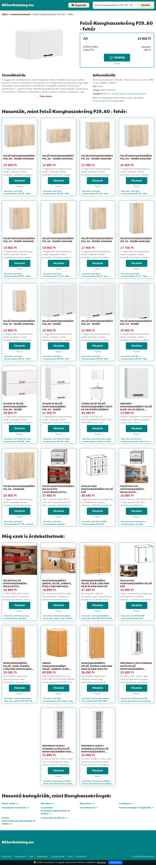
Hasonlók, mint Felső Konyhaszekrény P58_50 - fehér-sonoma (17, 276)
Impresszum (20, 856)
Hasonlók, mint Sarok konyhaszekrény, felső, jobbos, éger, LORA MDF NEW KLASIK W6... (58, 701)
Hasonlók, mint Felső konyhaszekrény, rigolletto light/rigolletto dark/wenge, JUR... (57, 524)
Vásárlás (117, 58)
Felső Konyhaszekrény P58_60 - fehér (97, 322)
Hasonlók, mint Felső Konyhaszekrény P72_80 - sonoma (18, 522)
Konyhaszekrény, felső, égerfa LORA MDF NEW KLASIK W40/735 (96, 665)
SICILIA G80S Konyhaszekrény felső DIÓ (97, 489)
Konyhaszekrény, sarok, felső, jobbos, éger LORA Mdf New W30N (57, 585)
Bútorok (107, 93)
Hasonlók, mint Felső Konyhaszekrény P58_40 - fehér (134, 357)
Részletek (19, 180)
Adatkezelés (42, 856)
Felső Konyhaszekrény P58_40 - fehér (136, 322)
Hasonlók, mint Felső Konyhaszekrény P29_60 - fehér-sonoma (56, 194)
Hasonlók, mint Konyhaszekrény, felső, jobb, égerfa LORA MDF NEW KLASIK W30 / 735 (19, 701)
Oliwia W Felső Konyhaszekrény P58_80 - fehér (15, 406)
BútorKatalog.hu (18, 4)
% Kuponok (81, 856)
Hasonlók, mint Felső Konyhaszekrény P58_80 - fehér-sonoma (17, 194)
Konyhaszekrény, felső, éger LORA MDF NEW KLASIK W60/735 (95, 583)
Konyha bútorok (119, 93)
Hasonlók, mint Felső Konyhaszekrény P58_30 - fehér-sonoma (17, 359)
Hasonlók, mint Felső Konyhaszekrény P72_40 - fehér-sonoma (56, 276)
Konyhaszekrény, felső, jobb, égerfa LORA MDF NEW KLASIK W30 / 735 (17, 667)
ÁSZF (31, 856)
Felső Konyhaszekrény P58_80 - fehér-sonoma (19, 157)
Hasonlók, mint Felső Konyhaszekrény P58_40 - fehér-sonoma (95, 276)
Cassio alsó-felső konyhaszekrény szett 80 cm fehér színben (96, 406)
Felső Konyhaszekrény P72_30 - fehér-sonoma (136, 240)
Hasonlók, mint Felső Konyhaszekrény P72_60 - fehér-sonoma (95, 194)
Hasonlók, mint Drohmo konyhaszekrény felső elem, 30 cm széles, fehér (135, 441)
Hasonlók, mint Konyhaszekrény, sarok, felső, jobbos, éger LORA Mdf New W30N (58, 618)
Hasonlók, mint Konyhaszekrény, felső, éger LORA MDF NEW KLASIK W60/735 (97, 618)
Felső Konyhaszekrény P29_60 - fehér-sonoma (58, 157)
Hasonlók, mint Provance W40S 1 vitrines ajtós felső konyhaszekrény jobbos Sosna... (97, 784)
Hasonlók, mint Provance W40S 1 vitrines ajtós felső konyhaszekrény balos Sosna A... (58, 784)
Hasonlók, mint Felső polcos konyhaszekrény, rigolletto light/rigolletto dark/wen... (16, 618)
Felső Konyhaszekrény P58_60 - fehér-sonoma (136, 157)
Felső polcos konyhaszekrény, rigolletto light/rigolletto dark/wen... (15, 586)
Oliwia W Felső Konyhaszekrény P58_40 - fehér (54, 406)
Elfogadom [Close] (115, 862)
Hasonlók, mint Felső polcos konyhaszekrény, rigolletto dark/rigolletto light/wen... (133, 524)
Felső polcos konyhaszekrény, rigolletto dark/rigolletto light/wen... (132, 492)
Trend (70, 856)
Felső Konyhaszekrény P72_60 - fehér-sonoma (97, 157)
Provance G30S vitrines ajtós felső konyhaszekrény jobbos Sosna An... (136, 667)
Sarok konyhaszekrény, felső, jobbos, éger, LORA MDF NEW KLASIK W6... (56, 668)
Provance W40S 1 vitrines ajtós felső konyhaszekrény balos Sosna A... (58, 750)
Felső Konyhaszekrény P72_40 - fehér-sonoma (58, 240)
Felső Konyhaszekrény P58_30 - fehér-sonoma (19, 322)
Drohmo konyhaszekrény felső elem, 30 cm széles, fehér (136, 408)
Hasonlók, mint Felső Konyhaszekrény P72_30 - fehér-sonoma (134, 276)
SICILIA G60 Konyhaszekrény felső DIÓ (136, 583)
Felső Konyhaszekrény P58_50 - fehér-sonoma (19, 240)
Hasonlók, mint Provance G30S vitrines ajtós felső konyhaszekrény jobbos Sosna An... (136, 701)
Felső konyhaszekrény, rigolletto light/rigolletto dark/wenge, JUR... (58, 490)
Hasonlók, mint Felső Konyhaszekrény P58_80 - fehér (56, 357)
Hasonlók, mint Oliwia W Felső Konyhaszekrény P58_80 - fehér (17, 440)
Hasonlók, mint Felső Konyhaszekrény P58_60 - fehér (95, 357)
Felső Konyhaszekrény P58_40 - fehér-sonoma (97, 240)
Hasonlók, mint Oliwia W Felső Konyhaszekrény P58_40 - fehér (56, 440)
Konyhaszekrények (137, 93)
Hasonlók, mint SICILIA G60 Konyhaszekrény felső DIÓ (132, 617)
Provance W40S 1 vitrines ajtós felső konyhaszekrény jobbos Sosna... (95, 750)
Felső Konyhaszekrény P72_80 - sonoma (19, 487)
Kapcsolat (6, 856)
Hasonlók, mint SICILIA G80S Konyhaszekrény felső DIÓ (94, 522)
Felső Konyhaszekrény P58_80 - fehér (58, 322)
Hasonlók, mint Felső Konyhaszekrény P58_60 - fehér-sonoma (134, 194)
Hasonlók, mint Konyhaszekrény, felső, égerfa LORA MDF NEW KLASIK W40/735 (96, 701)
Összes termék (57, 856)
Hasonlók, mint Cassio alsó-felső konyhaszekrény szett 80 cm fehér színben (96, 441)
